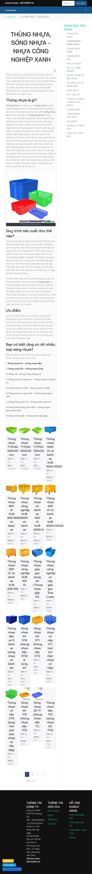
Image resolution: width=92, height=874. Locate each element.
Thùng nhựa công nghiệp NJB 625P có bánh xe (25, 513)
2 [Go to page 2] (32, 774)
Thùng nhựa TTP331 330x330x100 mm (42, 446)
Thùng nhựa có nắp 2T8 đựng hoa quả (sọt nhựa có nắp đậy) (11, 726)
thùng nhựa (43, 281)
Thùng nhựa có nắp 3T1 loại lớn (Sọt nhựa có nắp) (50, 648)
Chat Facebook (12, 869)
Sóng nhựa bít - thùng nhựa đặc (25, 363)
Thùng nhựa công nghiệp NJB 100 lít (25, 573)
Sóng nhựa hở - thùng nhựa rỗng (25, 368)
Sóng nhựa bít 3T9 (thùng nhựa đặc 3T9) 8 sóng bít (24, 648)
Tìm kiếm (80, 3)
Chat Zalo (9, 865)
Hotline (8, 860)
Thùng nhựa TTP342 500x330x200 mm (16, 446)
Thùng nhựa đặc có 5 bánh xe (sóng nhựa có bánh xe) (11, 648)
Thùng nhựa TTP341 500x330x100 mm (29, 446)
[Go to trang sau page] (38, 774)
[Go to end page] (44, 774)
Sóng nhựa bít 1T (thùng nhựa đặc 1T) (37, 714)
